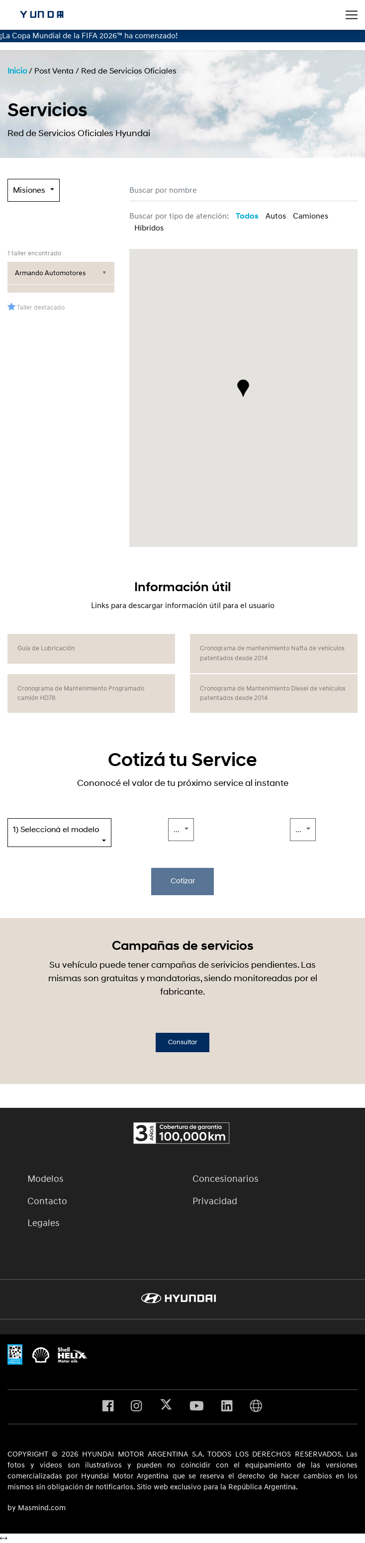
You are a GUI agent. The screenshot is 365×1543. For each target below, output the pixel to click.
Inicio (17, 71)
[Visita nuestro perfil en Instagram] (136, 1406)
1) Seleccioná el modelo (56, 830)
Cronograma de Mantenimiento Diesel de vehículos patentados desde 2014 (273, 693)
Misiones (29, 190)
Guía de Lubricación (46, 648)
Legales (43, 1223)
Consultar (182, 1042)
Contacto (47, 1201)
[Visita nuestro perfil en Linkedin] (226, 1406)
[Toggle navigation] (351, 14)
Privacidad (214, 1201)
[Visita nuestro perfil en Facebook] (107, 1406)
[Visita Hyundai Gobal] (256, 1406)
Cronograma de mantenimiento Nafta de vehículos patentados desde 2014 (272, 653)
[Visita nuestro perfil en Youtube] (196, 1406)
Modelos (45, 1179)
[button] (243, 388)
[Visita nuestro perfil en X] (166, 1406)
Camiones (310, 216)
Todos (247, 216)
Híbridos (149, 228)
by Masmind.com (36, 1508)
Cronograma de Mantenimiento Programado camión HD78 (80, 693)
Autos (276, 216)
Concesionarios (225, 1179)
